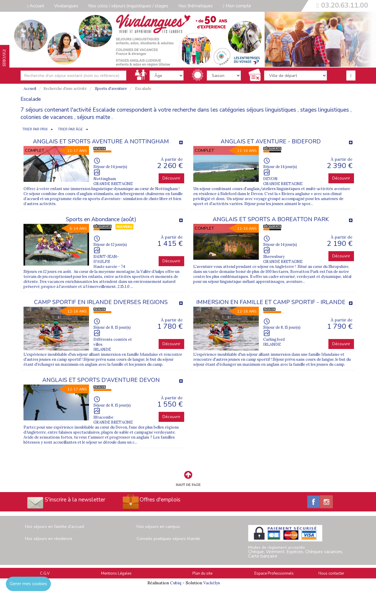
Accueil (35, 6)
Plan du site (202, 573)
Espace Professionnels (274, 573)
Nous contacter (331, 573)
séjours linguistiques (271, 110)
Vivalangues (66, 6)
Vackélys (211, 582)
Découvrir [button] (171, 178)
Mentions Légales (116, 573)
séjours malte (93, 117)
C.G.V (45, 573)
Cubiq (175, 582)
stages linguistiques (324, 110)
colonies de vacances (47, 117)
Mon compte (237, 6)
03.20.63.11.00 (344, 5)
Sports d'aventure (111, 88)
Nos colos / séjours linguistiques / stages (128, 6)
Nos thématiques (195, 6)
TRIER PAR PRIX (35, 129)
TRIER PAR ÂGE (70, 129)
